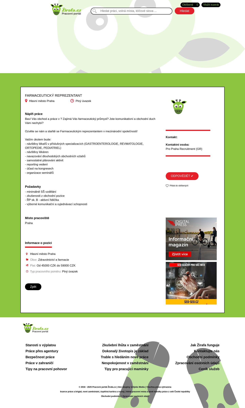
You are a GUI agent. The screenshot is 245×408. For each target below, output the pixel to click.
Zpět (33, 286)
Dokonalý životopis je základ (125, 351)
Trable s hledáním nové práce (124, 357)
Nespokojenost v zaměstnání (125, 363)
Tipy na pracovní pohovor (46, 369)
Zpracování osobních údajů (197, 363)
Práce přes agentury (42, 351)
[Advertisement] (122, 41)
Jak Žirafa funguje (204, 345)
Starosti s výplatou (41, 345)
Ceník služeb (209, 369)
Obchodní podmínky (203, 357)
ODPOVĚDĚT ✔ (182, 176)
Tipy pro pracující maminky (126, 369)
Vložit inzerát (211, 4)
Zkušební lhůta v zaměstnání (125, 345)
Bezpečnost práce (40, 357)
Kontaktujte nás (206, 351)
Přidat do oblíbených (179, 185)
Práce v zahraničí (39, 363)
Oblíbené (190, 5)
